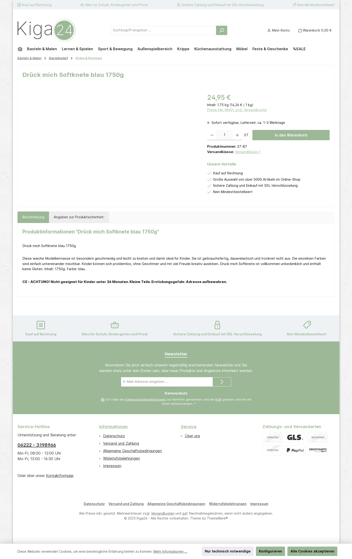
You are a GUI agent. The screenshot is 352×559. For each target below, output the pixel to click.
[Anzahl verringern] (212, 135)
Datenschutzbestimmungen (145, 399)
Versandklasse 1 (248, 152)
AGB (218, 399)
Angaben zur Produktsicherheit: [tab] (79, 217)
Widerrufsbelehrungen (121, 458)
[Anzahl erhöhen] (237, 135)
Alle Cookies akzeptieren (312, 551)
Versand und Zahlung (121, 443)
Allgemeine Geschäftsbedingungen (132, 450)
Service (188, 426)
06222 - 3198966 (36, 445)
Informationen (113, 426)
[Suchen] (221, 30)
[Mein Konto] (278, 30)
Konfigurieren (270, 551)
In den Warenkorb (291, 135)
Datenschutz (114, 436)
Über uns (192, 436)
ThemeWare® (217, 518)
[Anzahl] (224, 135)
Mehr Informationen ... (170, 551)
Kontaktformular (59, 475)
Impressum (112, 465)
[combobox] (163, 30)
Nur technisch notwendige (228, 551)
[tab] (33, 217)
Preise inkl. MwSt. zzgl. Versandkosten (237, 110)
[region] (110, 143)
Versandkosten (162, 513)
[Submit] (222, 382)
